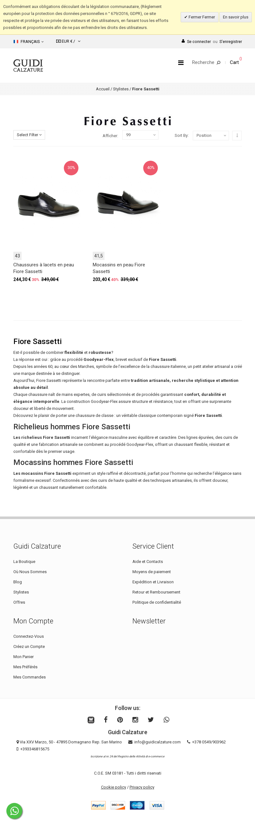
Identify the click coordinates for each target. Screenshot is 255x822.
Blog (17, 582)
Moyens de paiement (151, 571)
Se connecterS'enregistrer (212, 41)
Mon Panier (23, 656)
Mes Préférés (25, 666)
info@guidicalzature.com (157, 742)
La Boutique (24, 561)
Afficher (110, 136)
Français (28, 41)
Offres (19, 602)
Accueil (103, 89)
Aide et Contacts (147, 561)
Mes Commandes (29, 677)
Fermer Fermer (201, 17)
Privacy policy (142, 787)
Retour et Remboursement (156, 592)
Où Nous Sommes (30, 571)
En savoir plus (235, 17)
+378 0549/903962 (209, 742)
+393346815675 (34, 749)
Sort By (181, 135)
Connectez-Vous (28, 636)
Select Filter (29, 134)
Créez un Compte (29, 646)
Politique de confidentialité (156, 602)
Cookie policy (113, 787)
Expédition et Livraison (153, 582)
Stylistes (121, 89)
